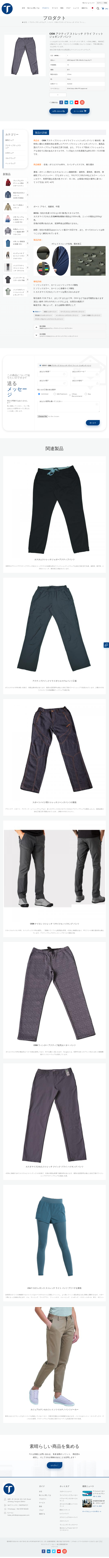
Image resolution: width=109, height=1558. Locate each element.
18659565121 (23, 1505)
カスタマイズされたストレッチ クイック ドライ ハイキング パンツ (54, 1166)
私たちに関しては (33, 8)
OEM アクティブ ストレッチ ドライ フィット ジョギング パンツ (69, 365)
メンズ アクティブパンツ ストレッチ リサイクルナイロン (18, 269)
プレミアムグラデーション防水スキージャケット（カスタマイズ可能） (18, 184)
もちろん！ (55, 1465)
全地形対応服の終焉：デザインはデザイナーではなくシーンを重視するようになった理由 (99, 1502)
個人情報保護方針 (62, 1545)
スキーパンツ (64, 1521)
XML (53, 1545)
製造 (61, 8)
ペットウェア (10, 163)
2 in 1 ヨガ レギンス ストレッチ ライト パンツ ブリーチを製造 (55, 1288)
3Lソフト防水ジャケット (18, 207)
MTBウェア (9, 153)
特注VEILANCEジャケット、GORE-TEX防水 (19, 196)
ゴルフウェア (10, 158)
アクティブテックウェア (37, 22)
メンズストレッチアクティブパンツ (67, 315)
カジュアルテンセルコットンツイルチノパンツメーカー (54, 1409)
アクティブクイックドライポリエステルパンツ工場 (54, 681)
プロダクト (45, 8)
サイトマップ (45, 1545)
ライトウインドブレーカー (69, 1495)
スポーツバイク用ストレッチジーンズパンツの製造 (54, 802)
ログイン (100, 3)
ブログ (68, 8)
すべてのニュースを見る (90, 1511)
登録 (105, 3)
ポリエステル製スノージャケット (69, 1505)
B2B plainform (62, 394)
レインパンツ (64, 1513)
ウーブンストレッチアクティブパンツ (72, 311)
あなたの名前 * (45, 371)
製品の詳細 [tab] (41, 132)
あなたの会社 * (77, 380)
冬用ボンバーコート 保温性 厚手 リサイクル (18, 232)
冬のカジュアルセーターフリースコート (69, 1529)
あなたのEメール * (78, 371)
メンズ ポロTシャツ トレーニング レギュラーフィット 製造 (19, 293)
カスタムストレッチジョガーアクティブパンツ (54, 559)
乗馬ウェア (9, 140)
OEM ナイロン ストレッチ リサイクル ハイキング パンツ (54, 924)
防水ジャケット (65, 1510)
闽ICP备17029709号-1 (63, 1542)
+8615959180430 (22, 1509)
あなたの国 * (44, 380)
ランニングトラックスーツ (69, 1525)
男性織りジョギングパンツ (43, 315)
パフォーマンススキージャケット (69, 1499)
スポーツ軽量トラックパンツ (91, 315)
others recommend (77, 395)
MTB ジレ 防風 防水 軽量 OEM (19, 243)
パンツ (50, 22)
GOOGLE (44, 394)
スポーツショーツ (66, 1491)
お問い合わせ (57, 111)
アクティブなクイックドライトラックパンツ (49, 319)
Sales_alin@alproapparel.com (18, 1515)
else (89, 394)
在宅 (23, 8)
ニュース (76, 8)
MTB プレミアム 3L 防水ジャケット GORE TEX (18, 220)
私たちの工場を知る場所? (46, 389)
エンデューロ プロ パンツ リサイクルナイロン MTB (18, 257)
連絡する (84, 8)
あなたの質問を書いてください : (51, 401)
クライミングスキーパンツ (69, 1517)
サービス (55, 8)
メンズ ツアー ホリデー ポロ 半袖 (18, 280)
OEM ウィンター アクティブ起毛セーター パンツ (54, 1045)
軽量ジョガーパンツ (50, 311)
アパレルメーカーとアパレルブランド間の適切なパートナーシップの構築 (99, 1492)
